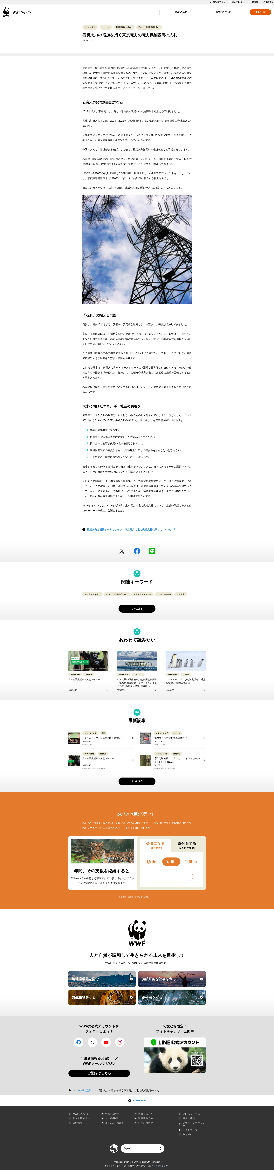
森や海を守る (173, 999)
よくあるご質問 (114, 1122)
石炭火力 (181, 594)
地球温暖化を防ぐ (124, 27)
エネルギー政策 (164, 594)
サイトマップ (190, 1130)
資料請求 (255, 2)
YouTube (106, 1042)
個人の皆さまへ (219, 2)
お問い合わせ (145, 1122)
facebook (137, 551)
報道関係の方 (145, 1118)
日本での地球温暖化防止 (149, 27)
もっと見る (137, 608)
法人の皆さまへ (238, 2)
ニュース (106, 27)
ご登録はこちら (99, 1073)
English (186, 1134)
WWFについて (223, 12)
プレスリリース (191, 1113)
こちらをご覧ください (159, 1166)
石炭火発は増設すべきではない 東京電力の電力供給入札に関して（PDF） (129, 529)
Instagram (120, 1042)
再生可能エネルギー (142, 594)
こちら (152, 897)
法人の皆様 (111, 1118)
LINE (152, 551)
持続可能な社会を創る (173, 981)
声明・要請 (188, 1118)
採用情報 (77, 1122)
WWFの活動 (181, 12)
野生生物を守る (103, 999)
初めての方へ (145, 1113)
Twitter (122, 551)
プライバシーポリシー (193, 1124)
